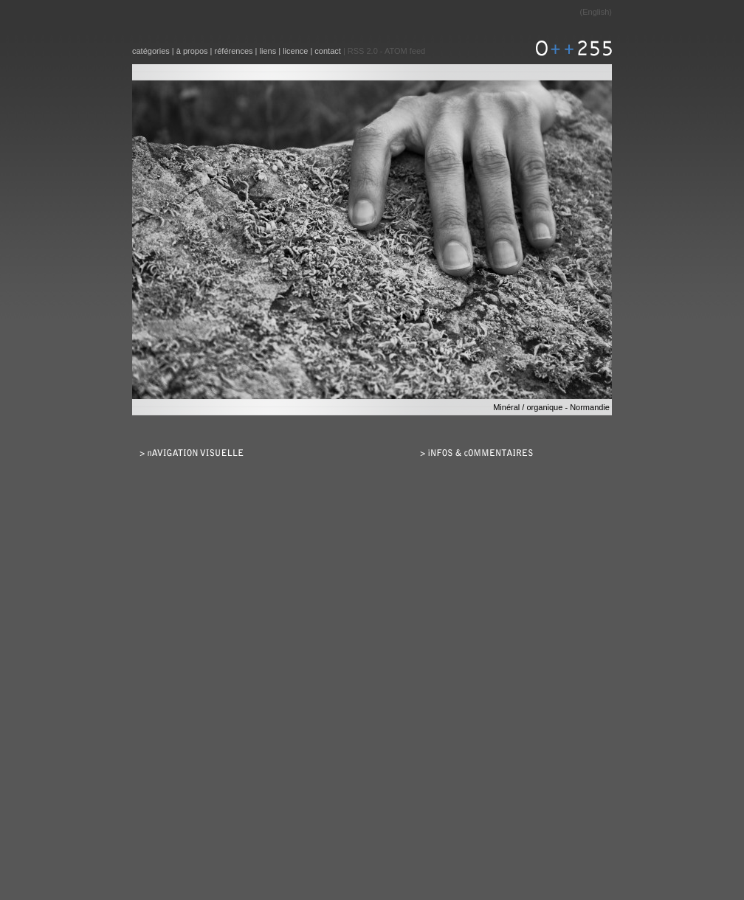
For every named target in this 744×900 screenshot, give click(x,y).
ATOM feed (405, 50)
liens (268, 50)
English (595, 11)
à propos (192, 50)
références (234, 50)
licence (295, 50)
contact (327, 50)
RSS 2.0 (363, 50)
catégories (151, 50)
